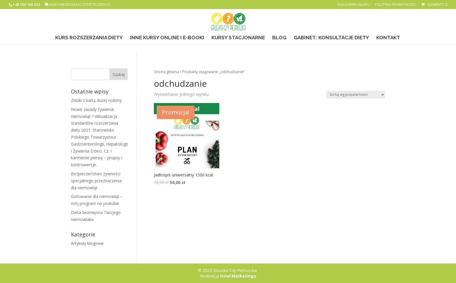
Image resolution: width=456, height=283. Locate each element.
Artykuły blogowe (87, 243)
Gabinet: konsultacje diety (331, 38)
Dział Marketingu (238, 276)
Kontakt (388, 38)
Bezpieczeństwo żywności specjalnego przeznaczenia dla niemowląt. (96, 180)
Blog (279, 38)
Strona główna (166, 71)
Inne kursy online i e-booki (167, 38)
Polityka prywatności (395, 5)
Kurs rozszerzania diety (89, 38)
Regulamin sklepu (353, 5)
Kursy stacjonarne (238, 38)
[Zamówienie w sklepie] (355, 95)
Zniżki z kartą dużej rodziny (96, 100)
